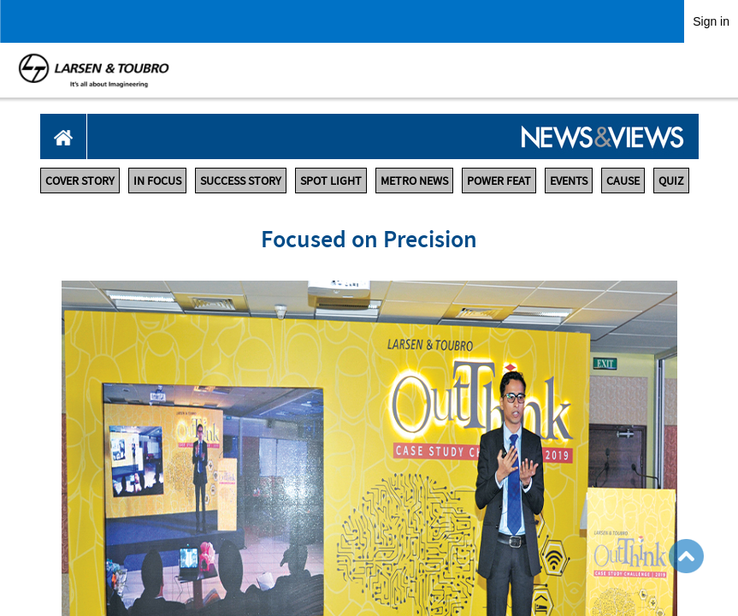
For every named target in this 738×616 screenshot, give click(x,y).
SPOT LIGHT (331, 180)
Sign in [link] (711, 21)
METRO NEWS (414, 180)
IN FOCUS (157, 180)
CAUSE (623, 180)
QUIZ (671, 180)
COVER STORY (80, 180)
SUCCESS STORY (240, 180)
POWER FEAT (499, 180)
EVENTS (568, 180)
